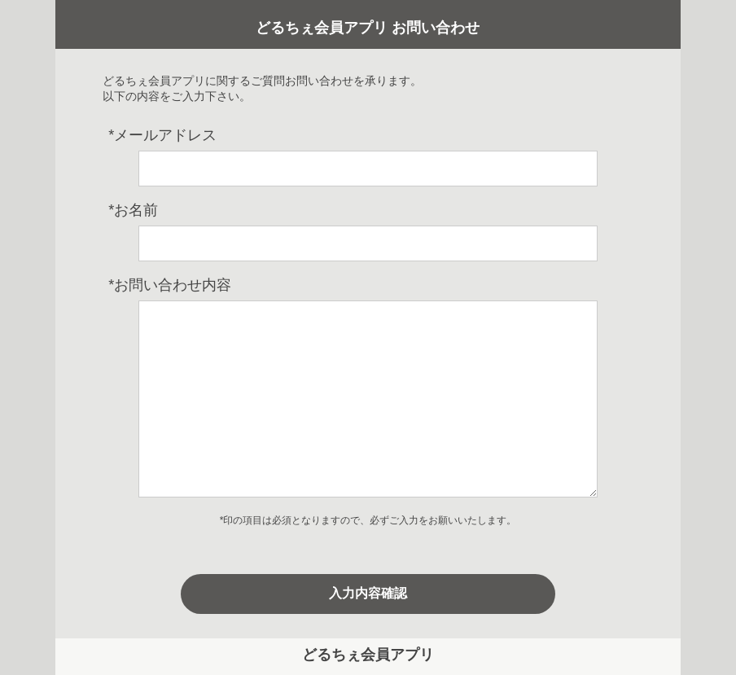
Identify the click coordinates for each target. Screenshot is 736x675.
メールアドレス (162, 135)
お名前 (133, 210)
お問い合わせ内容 (169, 285)
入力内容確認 (368, 593)
